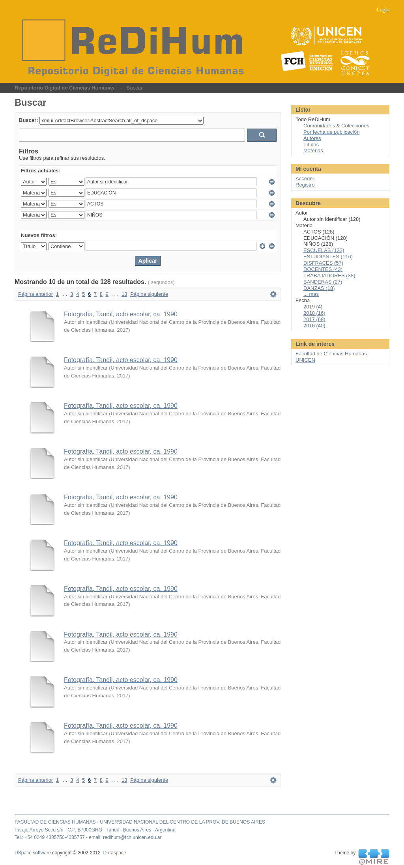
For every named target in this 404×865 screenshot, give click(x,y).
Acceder (305, 178)
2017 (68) (314, 319)
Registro (305, 185)
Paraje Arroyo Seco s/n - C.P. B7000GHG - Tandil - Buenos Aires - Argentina (95, 830)
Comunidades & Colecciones (336, 126)
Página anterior (35, 294)
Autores (312, 138)
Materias (313, 150)
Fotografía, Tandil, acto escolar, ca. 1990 (121, 314)
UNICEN (305, 360)
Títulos (311, 145)
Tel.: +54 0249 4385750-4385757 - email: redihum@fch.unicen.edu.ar (88, 837)
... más (311, 294)
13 (124, 294)
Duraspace (114, 853)
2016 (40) (314, 326)
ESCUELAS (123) (323, 250)
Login (383, 10)
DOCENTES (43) (322, 269)
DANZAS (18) (319, 288)
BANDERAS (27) (322, 282)
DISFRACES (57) (323, 263)
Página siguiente (149, 294)
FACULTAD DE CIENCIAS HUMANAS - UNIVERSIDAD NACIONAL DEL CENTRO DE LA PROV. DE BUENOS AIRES (140, 822)
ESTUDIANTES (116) (328, 257)
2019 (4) (312, 307)
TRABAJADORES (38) (329, 275)
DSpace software (33, 853)
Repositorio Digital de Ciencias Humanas (65, 88)
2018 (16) (314, 313)
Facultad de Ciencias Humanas (331, 354)
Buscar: (28, 120)
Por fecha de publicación (331, 132)
